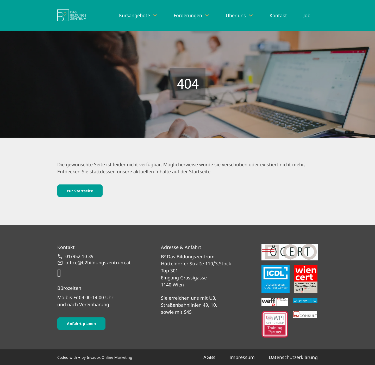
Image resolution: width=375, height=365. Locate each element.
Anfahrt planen (81, 323)
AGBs (209, 357)
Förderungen (188, 15)
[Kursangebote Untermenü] (155, 15)
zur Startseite (80, 190)
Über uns (236, 15)
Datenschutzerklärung (293, 357)
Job (306, 15)
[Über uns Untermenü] (250, 15)
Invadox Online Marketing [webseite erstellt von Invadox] (109, 357)
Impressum (242, 357)
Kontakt (278, 15)
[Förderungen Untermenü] (207, 15)
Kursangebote (134, 15)
